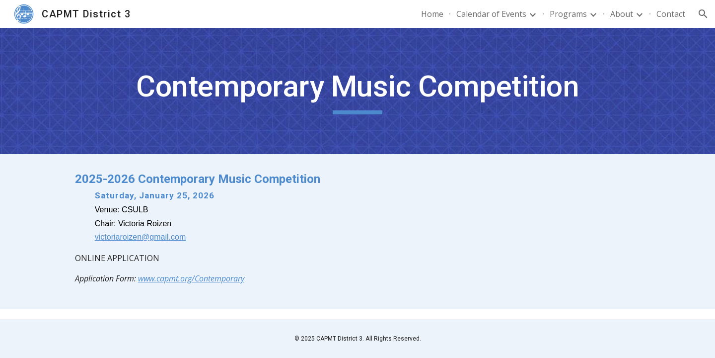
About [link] (621, 13)
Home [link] (432, 13)
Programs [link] (568, 13)
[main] (357, 91)
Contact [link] (670, 13)
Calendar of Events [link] (491, 13)
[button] (703, 14)
